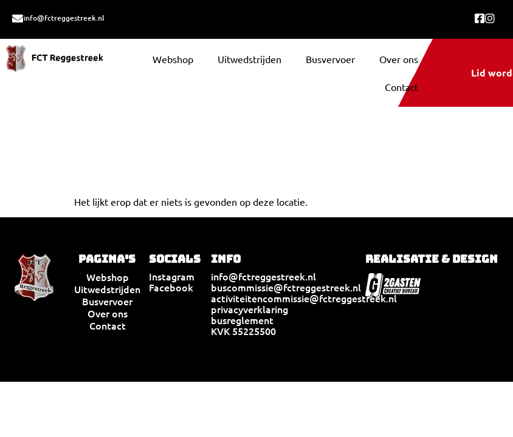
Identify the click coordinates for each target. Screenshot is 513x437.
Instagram (172, 276)
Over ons (398, 59)
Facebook (171, 287)
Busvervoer (330, 59)
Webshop (173, 59)
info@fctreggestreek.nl (64, 18)
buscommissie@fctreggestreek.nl (286, 287)
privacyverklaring (249, 309)
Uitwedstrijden (249, 59)
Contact (401, 87)
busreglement (242, 320)
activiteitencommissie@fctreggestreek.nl (304, 298)
